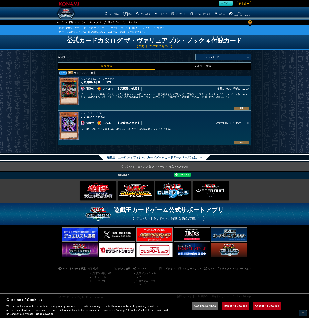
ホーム (60, 22)
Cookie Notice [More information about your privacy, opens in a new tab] (45, 313)
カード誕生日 (99, 281)
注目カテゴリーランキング (146, 282)
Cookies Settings (205, 305)
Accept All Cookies (267, 305)
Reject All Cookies (235, 305)
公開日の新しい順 (101, 273)
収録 (71, 22)
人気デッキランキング (146, 275)
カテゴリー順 (99, 277)
